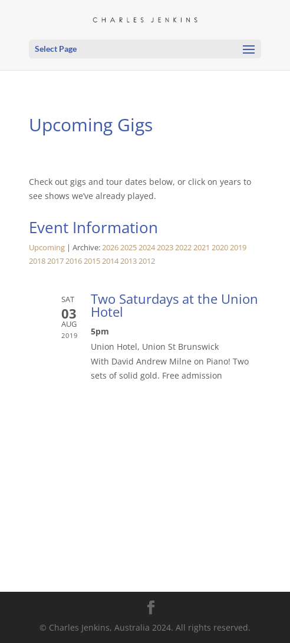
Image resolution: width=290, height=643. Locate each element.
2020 (220, 248)
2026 (110, 248)
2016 (73, 261)
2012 (147, 261)
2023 (165, 248)
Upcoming (47, 248)
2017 (55, 261)
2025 (128, 248)
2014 (110, 261)
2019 (238, 248)
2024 (147, 248)
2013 (128, 261)
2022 (183, 248)
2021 (201, 248)
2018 (37, 261)
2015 (92, 261)
